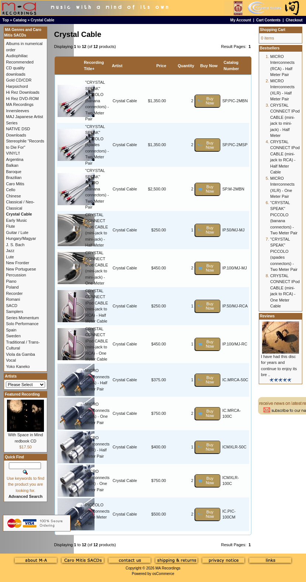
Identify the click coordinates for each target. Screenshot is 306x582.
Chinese (13, 196)
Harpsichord (17, 86)
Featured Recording (22, 394)
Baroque (13, 171)
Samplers (14, 311)
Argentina (14, 159)
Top (6, 20)
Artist (117, 65)
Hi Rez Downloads (22, 92)
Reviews (267, 316)
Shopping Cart (272, 30)
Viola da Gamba (20, 354)
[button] (207, 100)
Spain (11, 330)
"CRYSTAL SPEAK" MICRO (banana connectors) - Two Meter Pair (97, 188)
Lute (10, 257)
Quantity (186, 65)
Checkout (294, 20)
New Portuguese (21, 269)
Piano (11, 281)
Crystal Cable (42, 20)
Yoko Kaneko (18, 366)
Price (161, 65)
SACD (11, 305)
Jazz (10, 250)
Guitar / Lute (17, 232)
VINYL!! (13, 153)
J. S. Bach (15, 244)
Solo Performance (22, 323)
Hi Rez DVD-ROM (22, 98)
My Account (240, 20)
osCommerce (163, 574)
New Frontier (17, 263)
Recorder (14, 293)
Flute (10, 226)
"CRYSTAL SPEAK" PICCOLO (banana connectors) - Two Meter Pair (97, 100)
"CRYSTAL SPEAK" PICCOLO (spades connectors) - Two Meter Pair (97, 144)
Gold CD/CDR (18, 80)
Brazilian (13, 177)
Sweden (13, 336)
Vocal (11, 360)
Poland (12, 287)
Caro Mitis (15, 184)
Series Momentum (22, 318)
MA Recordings (167, 568)
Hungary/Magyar (21, 238)
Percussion (16, 275)
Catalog (20, 20)
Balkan (12, 165)
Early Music (16, 220)
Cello (10, 189)
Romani (13, 299)
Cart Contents (268, 20)
